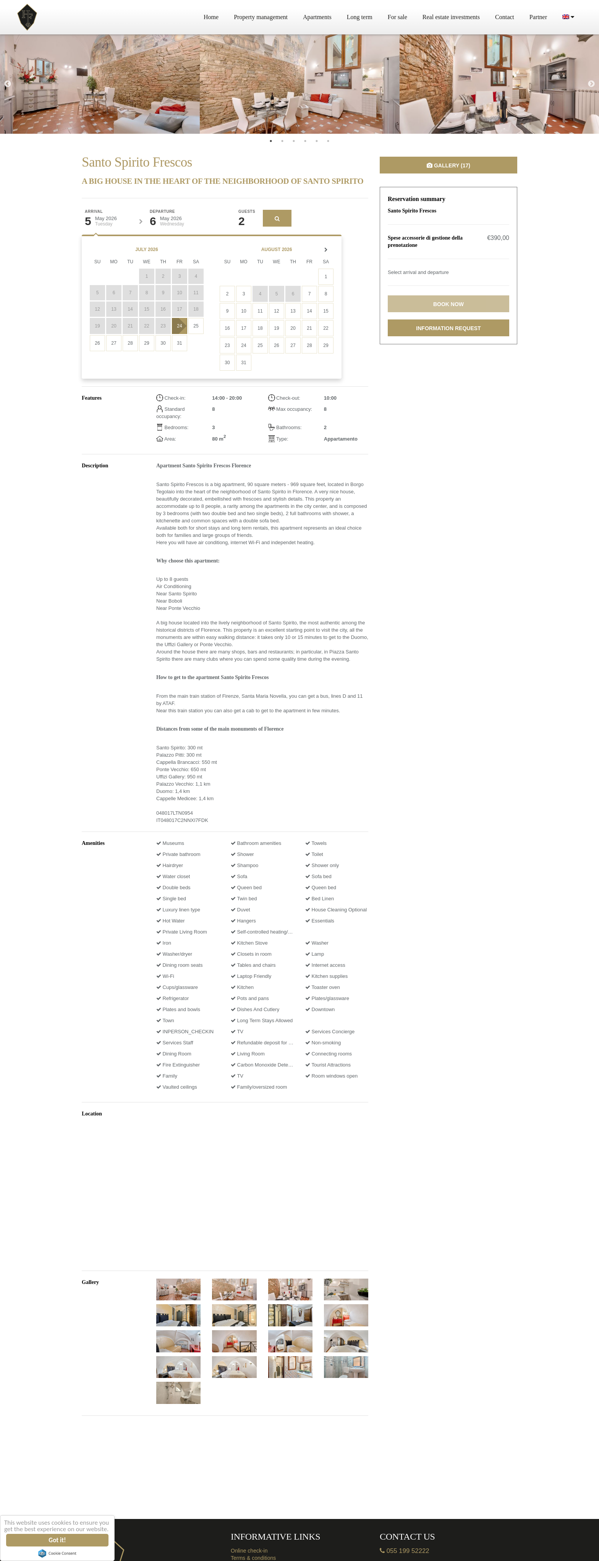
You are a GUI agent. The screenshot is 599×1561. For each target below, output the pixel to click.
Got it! (57, 1540)
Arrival (94, 212)
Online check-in (249, 1551)
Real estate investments (451, 17)
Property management (261, 17)
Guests (246, 212)
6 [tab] (328, 141)
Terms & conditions (253, 1558)
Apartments (317, 17)
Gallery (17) (448, 165)
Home (211, 17)
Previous (7, 84)
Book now (448, 304)
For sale (397, 17)
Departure (162, 212)
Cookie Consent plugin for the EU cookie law (58, 1553)
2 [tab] (282, 141)
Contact (504, 17)
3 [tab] (294, 141)
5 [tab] (317, 141)
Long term (359, 17)
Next (591, 84)
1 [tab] (271, 141)
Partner (538, 17)
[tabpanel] (100, 84)
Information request (448, 328)
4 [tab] (305, 141)
